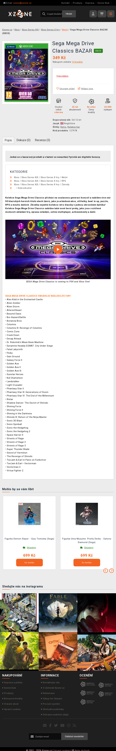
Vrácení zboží (10, 704)
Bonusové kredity (12, 698)
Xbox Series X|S (29, 177)
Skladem (31, 547)
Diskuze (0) (23, 140)
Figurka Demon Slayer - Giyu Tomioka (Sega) (29, 538)
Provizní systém (50, 704)
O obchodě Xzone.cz (53, 688)
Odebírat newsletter (74, 736)
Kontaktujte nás (50, 682)
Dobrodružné (25, 188)
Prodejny (77, 3)
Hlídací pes (85, 88)
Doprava (89, 3)
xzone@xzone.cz (17, 3)
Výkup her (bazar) (51, 698)
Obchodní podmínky (52, 709)
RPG (64, 181)
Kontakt (65, 3)
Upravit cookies (11, 709)
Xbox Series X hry (50, 177)
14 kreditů (77, 62)
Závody (65, 184)
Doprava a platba (12, 682)
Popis (8, 140)
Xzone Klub (103, 3)
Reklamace (48, 693)
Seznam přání (65, 88)
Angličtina (67, 123)
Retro (63, 127)
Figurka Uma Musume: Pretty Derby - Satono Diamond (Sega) (86, 540)
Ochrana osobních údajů (55, 714)
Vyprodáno (62, 76)
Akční (65, 177)
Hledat (69, 13)
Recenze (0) (42, 140)
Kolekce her (74, 127)
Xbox (16, 177)
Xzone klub (9, 688)
